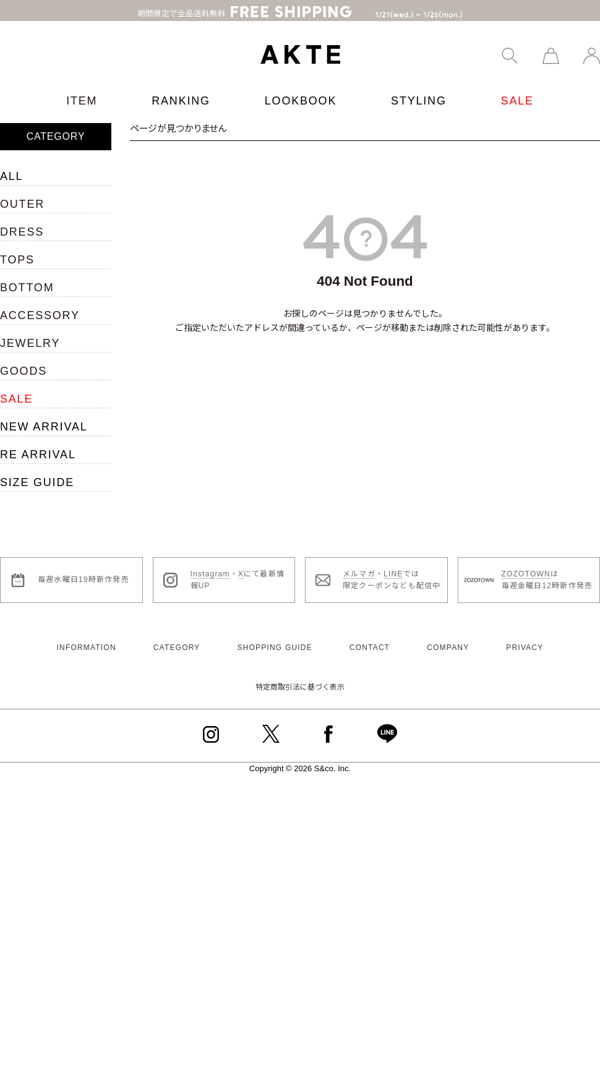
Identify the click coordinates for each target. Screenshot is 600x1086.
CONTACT (369, 634)
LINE (393, 561)
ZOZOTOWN (526, 561)
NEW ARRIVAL (44, 414)
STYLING (419, 88)
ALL (11, 163)
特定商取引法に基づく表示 (300, 674)
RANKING (181, 88)
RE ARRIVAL (38, 441)
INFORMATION (86, 634)
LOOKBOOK (300, 88)
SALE (517, 88)
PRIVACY (524, 634)
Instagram (210, 561)
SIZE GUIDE (37, 469)
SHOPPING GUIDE (274, 634)
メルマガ (359, 561)
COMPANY (448, 634)
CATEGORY (176, 634)
